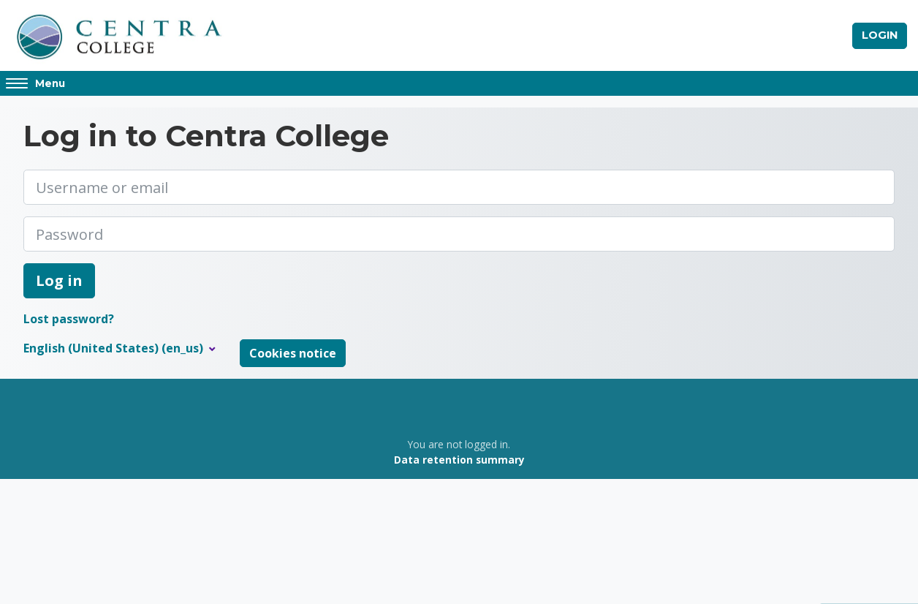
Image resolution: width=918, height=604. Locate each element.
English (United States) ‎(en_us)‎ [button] (114, 349)
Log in (59, 281)
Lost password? (68, 320)
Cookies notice (292, 354)
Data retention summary (459, 460)
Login (880, 35)
